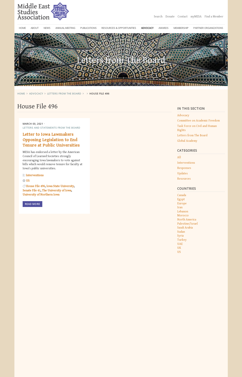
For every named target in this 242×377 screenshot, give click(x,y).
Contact (183, 16)
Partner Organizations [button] (208, 28)
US (179, 252)
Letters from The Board (64, 93)
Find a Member (214, 16)
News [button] (47, 28)
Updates (182, 173)
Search (158, 16)
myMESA (196, 16)
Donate (170, 16)
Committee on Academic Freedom (198, 120)
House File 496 (99, 93)
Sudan (181, 232)
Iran (179, 207)
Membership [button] (180, 28)
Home (22, 28)
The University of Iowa (56, 190)
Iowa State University (60, 186)
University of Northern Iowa (41, 194)
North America (186, 219)
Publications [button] (88, 28)
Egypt (181, 199)
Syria (180, 236)
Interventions (186, 163)
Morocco (183, 215)
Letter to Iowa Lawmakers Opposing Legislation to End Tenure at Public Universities (51, 140)
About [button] (35, 28)
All (179, 157)
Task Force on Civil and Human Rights (197, 128)
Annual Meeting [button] (65, 28)
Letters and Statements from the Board (51, 127)
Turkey (182, 240)
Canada (181, 195)
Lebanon (182, 211)
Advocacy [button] (147, 28)
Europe (182, 203)
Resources (184, 179)
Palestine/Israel (187, 224)
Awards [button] (163, 28)
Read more (32, 204)
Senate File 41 (31, 190)
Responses (184, 168)
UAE (180, 244)
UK (179, 248)
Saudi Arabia (185, 227)
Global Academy (187, 141)
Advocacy (36, 93)
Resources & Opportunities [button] (118, 28)
